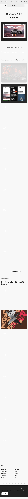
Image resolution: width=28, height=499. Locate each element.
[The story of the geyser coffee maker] (14, 319)
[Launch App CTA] (14, 362)
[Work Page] (14, 238)
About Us (17, 477)
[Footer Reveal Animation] (14, 258)
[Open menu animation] (14, 340)
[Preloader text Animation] (14, 196)
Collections (3, 471)
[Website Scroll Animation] (14, 297)
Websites (3, 469)
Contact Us (17, 480)
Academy (17, 469)
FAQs (16, 475)
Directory (3, 475)
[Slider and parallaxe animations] (14, 447)
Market (16, 473)
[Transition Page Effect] (14, 176)
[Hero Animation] (14, 114)
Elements (3, 473)
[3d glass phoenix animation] (14, 426)
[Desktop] (14, 72)
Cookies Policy (20, 490)
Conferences (4, 477)
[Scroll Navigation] (14, 404)
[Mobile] (14, 93)
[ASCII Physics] (14, 383)
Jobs (16, 471)
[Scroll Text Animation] (14, 134)
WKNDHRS (14, 18)
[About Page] (14, 155)
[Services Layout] (14, 217)
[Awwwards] (5, 5)
